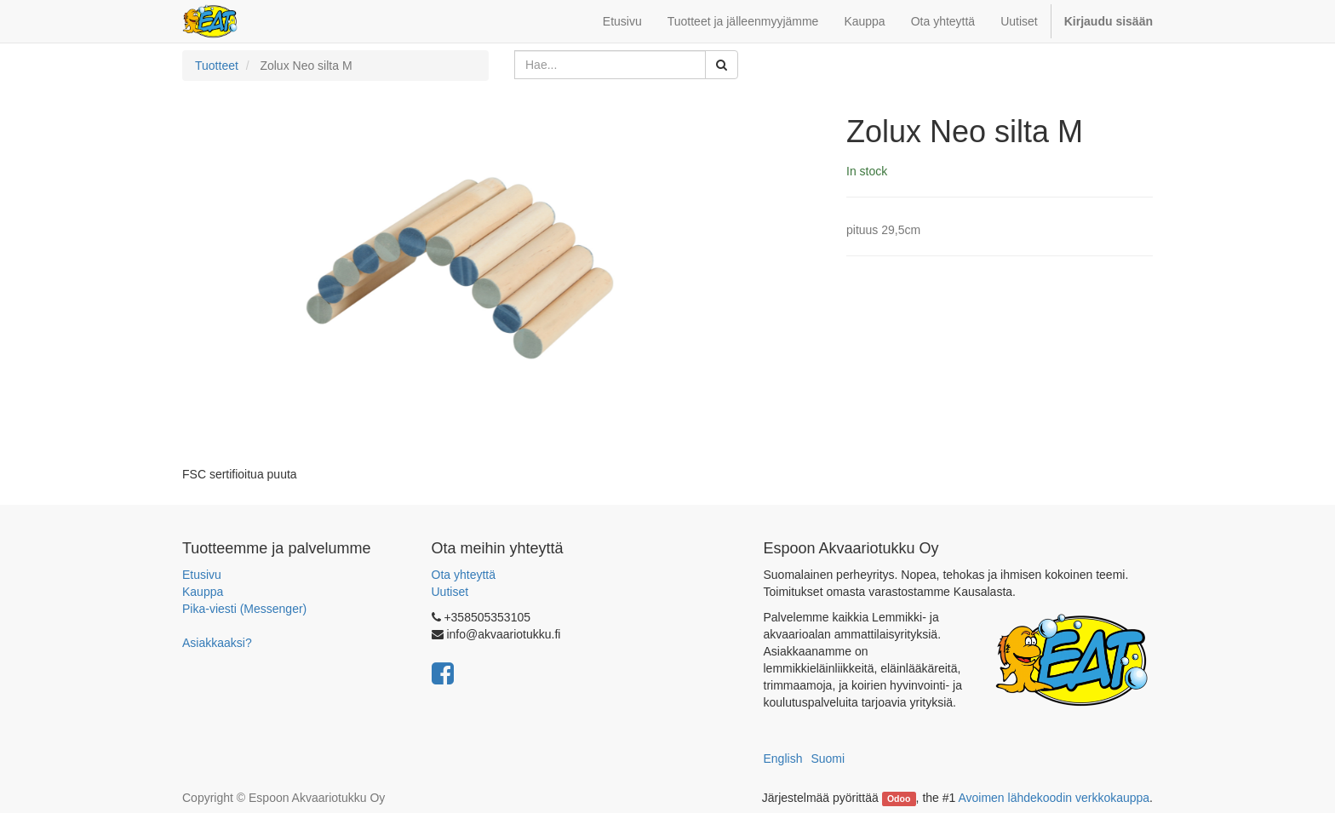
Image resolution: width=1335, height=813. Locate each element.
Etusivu (201, 574)
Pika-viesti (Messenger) (244, 608)
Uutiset (450, 591)
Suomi (828, 758)
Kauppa (202, 591)
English (783, 758)
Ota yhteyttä (464, 574)
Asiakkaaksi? (217, 643)
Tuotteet (216, 65)
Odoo (898, 798)
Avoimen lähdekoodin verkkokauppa (1053, 797)
